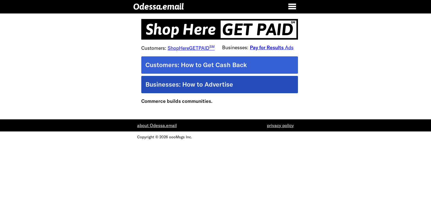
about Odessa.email (157, 125)
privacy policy (280, 125)
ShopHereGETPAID (191, 48)
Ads (272, 47)
